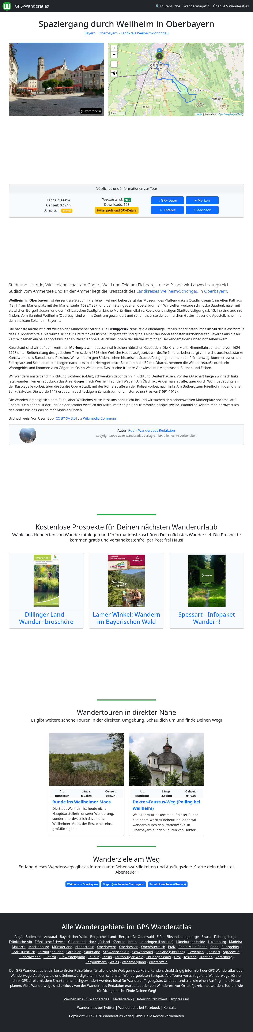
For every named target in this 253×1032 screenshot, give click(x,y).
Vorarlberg (223, 957)
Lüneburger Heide (190, 941)
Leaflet (199, 114)
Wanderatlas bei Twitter (96, 1007)
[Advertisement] (176, 149)
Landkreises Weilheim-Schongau (167, 291)
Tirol (177, 957)
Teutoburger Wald (129, 957)
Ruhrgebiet (230, 946)
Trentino (206, 957)
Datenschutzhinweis (151, 999)
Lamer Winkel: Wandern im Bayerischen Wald (126, 617)
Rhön (214, 946)
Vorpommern (96, 962)
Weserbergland (134, 962)
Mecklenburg (38, 946)
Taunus (93, 957)
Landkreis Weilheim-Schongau (145, 33)
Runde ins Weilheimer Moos (81, 802)
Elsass (206, 936)
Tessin (107, 957)
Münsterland (62, 946)
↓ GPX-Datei (167, 200)
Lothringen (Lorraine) (156, 941)
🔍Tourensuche (167, 6)
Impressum (180, 999)
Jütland (104, 941)
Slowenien (196, 952)
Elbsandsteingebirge (182, 936)
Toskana (190, 957)
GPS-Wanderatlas (32, 6)
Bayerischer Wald (73, 936)
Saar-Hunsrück (23, 952)
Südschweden (30, 957)
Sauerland (92, 952)
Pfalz (171, 946)
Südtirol (50, 957)
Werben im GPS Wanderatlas (86, 999)
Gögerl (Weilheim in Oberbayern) (123, 884)
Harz (92, 941)
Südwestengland (72, 957)
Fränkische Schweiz (50, 941)
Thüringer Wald (158, 957)
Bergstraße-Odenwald (136, 936)
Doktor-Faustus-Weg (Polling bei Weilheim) (166, 805)
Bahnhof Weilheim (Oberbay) (168, 884)
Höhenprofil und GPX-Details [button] (117, 210)
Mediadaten (122, 999)
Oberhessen (128, 946)
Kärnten (119, 941)
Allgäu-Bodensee (27, 936)
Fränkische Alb (20, 941)
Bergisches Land (103, 936)
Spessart (213, 952)
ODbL (239, 114)
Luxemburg (217, 941)
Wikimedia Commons (100, 418)
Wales (114, 962)
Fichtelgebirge (225, 936)
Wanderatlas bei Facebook (139, 1007)
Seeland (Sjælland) (170, 952)
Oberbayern (108, 33)
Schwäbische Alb (116, 952)
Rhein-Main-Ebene (192, 946)
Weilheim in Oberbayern (82, 884)
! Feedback (202, 210)
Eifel (160, 936)
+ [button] (114, 48)
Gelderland (77, 941)
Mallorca (18, 946)
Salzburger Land (50, 952)
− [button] (114, 55)
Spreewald (231, 952)
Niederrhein (84, 946)
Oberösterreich (153, 946)
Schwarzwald (142, 952)
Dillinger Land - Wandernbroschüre (46, 617)
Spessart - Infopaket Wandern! (206, 617)
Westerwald (158, 962)
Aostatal (50, 936)
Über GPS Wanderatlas (231, 6)
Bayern (90, 33)
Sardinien (73, 952)
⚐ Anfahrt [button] (167, 210)
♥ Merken (202, 200)
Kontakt (169, 1007)
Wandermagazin (196, 6)
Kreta (132, 941)
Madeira (235, 941)
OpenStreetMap (226, 114)
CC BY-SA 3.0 (66, 418)
